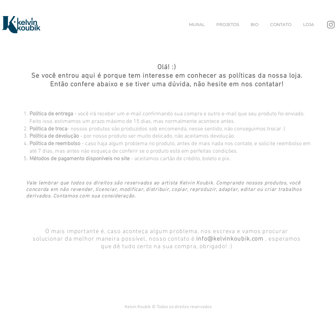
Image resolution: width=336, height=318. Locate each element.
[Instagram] (331, 25)
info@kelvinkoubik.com (229, 239)
